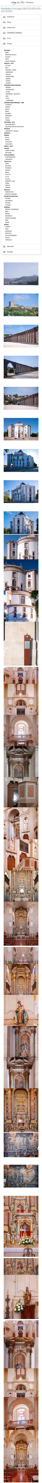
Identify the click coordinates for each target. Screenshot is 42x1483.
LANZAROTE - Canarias (11, 131)
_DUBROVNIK (9, 72)
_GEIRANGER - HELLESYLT (12, 94)
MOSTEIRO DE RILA (10, 54)
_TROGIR (7, 81)
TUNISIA (7, 120)
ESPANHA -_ (7, 133)
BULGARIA (7, 50)
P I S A (7, 176)
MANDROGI (8, 231)
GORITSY (7, 227)
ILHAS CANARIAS (9, 155)
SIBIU (6, 220)
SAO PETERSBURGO (11, 235)
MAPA (7, 52)
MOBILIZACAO (9, 192)
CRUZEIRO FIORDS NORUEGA (12, 85)
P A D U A (8, 174)
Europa (7, 44)
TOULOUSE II (9, 144)
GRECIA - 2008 (8, 146)
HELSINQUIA (8, 200)
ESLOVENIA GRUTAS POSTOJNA (14, 126)
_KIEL (6, 96)
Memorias (7, 190)
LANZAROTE (8, 159)
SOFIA (7, 59)
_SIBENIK (7, 78)
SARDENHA (8, 115)
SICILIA (7, 118)
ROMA (7, 111)
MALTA (7, 109)
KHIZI (6, 229)
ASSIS (7, 163)
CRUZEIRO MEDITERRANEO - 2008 (14, 102)
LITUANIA (8, 205)
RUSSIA (6, 224)
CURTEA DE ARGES (10, 218)
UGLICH (7, 237)
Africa (7, 22)
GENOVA (7, 107)
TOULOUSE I (8, 142)
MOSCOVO (8, 233)
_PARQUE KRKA (9, 76)
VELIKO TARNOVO (10, 61)
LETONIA (7, 203)
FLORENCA (8, 105)
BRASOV (7, 213)
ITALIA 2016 (7, 161)
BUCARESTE (8, 216)
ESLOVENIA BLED (10, 124)
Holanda (6, 148)
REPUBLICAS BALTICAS (11, 196)
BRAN (7, 211)
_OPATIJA (8, 74)
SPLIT (7, 68)
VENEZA (7, 185)
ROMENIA (7, 207)
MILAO (7, 172)
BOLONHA (8, 166)
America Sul (9, 28)
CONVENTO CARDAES (12, 33)
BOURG (7, 139)
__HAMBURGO (9, 100)
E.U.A (7, 38)
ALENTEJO (8, 17)
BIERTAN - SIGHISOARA (12, 209)
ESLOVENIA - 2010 (9, 122)
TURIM (7, 183)
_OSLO (7, 98)
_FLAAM (7, 92)
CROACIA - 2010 (9, 63)
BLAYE (7, 137)
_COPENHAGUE (9, 89)
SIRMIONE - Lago (10, 181)
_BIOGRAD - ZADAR (10, 70)
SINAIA (7, 222)
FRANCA (6, 135)
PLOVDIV (7, 57)
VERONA (7, 187)
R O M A (7, 179)
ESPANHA (7, 129)
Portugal (8, 252)
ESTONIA (7, 198)
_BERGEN (8, 87)
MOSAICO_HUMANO (11, 194)
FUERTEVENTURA (10, 157)
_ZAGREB (8, 83)
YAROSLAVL (8, 240)
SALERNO (8, 113)
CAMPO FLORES (9, 150)
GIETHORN (8, 152)
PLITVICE (8, 65)
